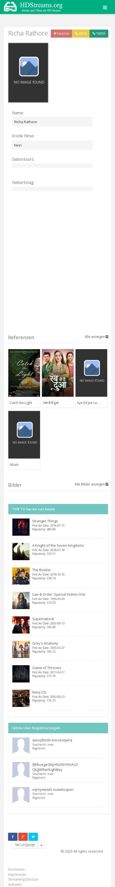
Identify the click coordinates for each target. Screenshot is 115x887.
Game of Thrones (68, 671)
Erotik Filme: (23, 135)
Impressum (17, 874)
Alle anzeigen (96, 336)
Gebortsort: (23, 159)
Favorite (61, 33)
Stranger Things (68, 524)
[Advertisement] (57, 268)
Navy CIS (68, 696)
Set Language (25, 844)
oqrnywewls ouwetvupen (53, 789)
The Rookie (68, 573)
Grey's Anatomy (68, 647)
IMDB (81, 33)
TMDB (98, 33)
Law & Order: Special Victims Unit (68, 598)
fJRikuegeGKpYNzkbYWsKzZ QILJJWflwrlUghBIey (55, 767)
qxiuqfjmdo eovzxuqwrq (52, 740)
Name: (18, 112)
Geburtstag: (23, 182)
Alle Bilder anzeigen (91, 484)
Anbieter (15, 884)
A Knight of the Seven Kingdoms (68, 549)
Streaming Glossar (23, 879)
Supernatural (68, 622)
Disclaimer (16, 869)
